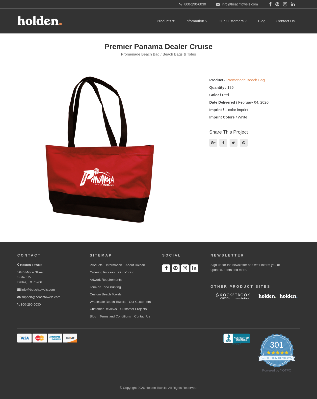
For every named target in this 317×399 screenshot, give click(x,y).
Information (196, 21)
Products (166, 21)
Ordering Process (102, 272)
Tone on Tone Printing (105, 287)
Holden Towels (31, 265)
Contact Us (285, 21)
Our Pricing (126, 272)
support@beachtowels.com (38, 297)
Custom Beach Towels (106, 294)
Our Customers (232, 21)
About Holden (135, 265)
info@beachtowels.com (36, 289)
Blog (261, 21)
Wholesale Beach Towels (108, 302)
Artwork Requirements (106, 280)
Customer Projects (133, 309)
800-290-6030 (29, 304)
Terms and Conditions (115, 316)
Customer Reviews (103, 309)
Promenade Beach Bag (245, 80)
